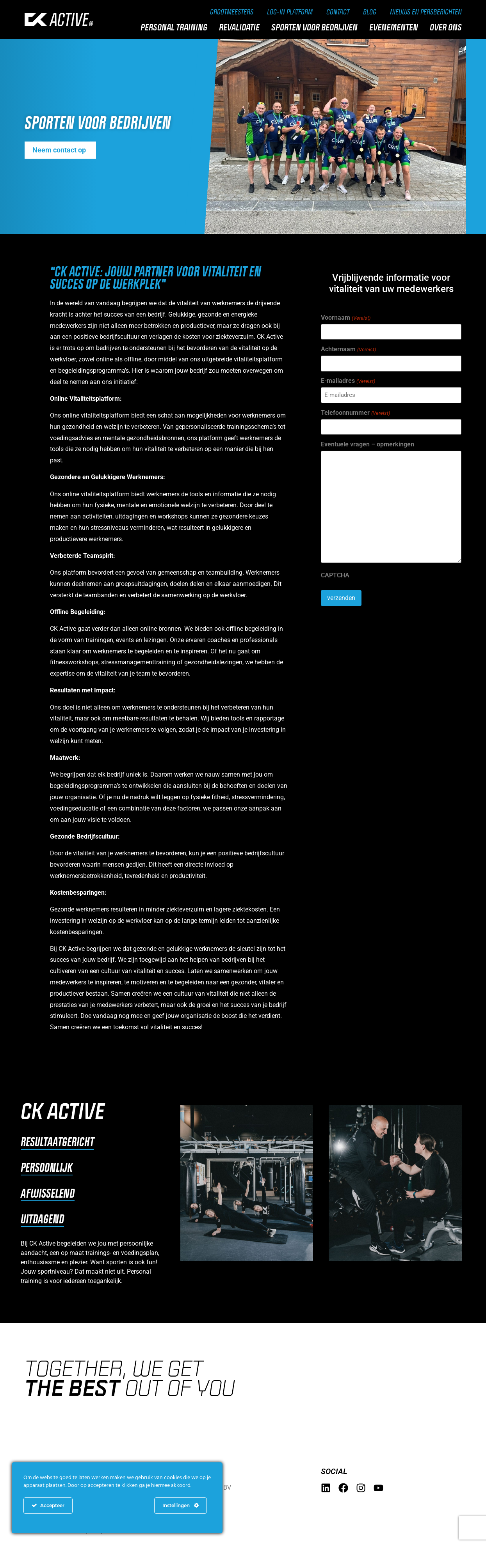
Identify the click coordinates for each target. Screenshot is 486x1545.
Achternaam (348, 349)
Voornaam (345, 318)
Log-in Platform (290, 12)
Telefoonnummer (355, 413)
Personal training (176, 27)
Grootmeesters (231, 12)
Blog (369, 12)
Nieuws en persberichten (426, 12)
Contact (337, 12)
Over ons (448, 27)
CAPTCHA (335, 575)
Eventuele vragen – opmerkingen (367, 444)
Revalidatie (241, 27)
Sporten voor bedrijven (316, 27)
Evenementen (395, 27)
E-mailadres (348, 381)
